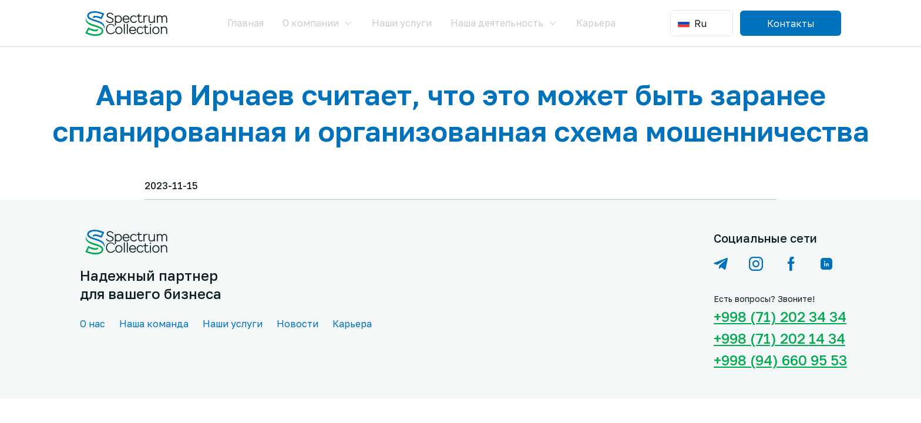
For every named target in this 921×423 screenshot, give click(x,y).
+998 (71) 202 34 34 (777, 316)
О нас (92, 324)
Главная (245, 23)
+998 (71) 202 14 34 (777, 338)
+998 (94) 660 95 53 (777, 359)
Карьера (596, 23)
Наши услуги (402, 23)
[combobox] (702, 23)
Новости (297, 324)
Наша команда (154, 324)
